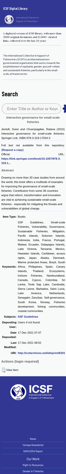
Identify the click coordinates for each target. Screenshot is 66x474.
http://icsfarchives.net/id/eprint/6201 (41, 353)
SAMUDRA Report (33, 451)
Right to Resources (33, 465)
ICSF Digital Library (15, 8)
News (33, 438)
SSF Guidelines (28, 316)
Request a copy (12, 149)
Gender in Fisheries (33, 471)
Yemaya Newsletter (33, 444)
